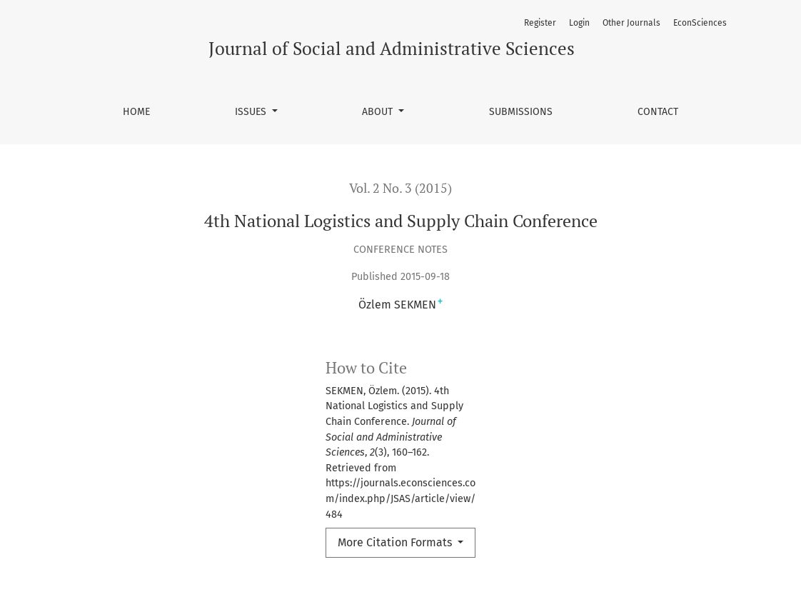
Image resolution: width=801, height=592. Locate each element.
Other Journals (631, 23)
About (379, 112)
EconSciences (700, 23)
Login (579, 23)
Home (136, 112)
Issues (252, 112)
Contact (658, 112)
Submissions (521, 112)
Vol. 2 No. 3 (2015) (400, 188)
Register (540, 23)
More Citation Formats (396, 542)
